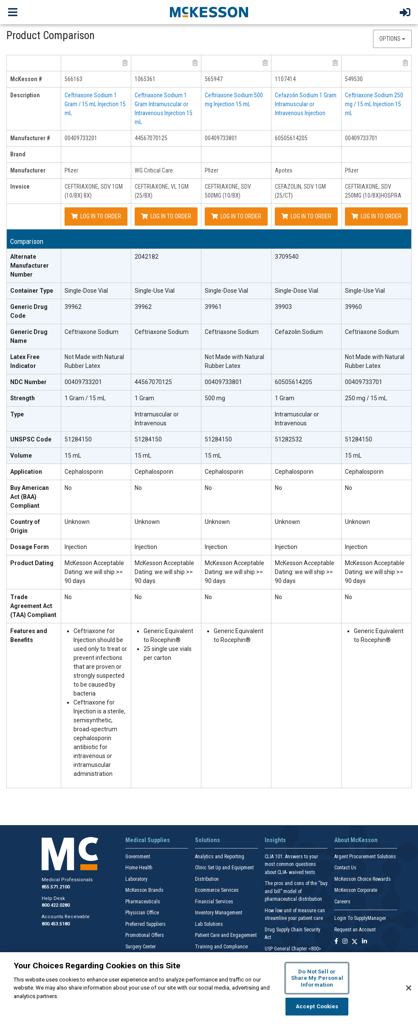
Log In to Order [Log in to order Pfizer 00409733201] (96, 216)
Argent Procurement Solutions (365, 857)
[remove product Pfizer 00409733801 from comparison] (265, 62)
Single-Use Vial (155, 290)
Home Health (139, 868)
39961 (213, 306)
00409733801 (221, 138)
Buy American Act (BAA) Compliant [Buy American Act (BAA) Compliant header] (29, 496)
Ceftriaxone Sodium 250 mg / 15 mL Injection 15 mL (374, 104)
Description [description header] (25, 95)
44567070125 (151, 138)
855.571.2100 (56, 887)
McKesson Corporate (355, 890)
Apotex (283, 170)
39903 (283, 306)
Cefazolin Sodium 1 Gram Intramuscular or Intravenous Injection (305, 104)
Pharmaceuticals (142, 902)
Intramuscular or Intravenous (157, 419)
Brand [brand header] (17, 154)
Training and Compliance (221, 947)
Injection (76, 546)
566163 (73, 79)
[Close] (408, 988)
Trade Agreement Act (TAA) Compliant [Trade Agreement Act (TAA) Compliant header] (33, 606)
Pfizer (71, 170)
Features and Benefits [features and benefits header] (28, 635)
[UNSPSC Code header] (34, 440)
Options (392, 38)
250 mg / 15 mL (366, 398)
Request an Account (355, 930)
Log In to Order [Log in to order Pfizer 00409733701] (376, 216)
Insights (275, 840)
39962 (73, 306)
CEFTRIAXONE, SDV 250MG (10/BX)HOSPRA (373, 191)
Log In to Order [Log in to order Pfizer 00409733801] (236, 216)
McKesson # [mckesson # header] (26, 79)
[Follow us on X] (355, 942)
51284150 (78, 439)
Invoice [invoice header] (20, 186)
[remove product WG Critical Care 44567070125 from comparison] (195, 62)
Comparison (26, 242)
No (68, 487)
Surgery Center (140, 947)
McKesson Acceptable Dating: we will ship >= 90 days (94, 572)
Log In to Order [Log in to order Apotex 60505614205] (306, 216)
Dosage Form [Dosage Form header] (29, 546)
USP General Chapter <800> (293, 949)
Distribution (207, 879)
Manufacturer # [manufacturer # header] (30, 138)
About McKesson (356, 840)
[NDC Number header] (34, 382)
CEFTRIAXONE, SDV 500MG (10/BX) (228, 191)
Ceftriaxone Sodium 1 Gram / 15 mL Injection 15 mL (95, 104)
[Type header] (34, 419)
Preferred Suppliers (145, 924)
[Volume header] (34, 456)
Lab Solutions (209, 924)
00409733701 (361, 138)
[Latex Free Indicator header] (34, 361)
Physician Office (142, 913)
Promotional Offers (144, 935)
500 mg (215, 398)
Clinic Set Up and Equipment (224, 868)
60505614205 (291, 138)
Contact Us (345, 868)
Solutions (207, 840)
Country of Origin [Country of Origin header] (25, 526)
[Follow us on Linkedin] (364, 942)
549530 (354, 79)
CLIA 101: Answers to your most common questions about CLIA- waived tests (291, 864)
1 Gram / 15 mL (85, 398)
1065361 (145, 79)
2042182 (146, 256)
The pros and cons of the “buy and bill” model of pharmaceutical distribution (296, 891)
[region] (209, 988)
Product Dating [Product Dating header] (32, 563)
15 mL (73, 455)
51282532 (288, 439)
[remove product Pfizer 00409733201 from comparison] (124, 62)
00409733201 (81, 138)
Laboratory (136, 879)
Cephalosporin (84, 471)
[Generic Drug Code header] (34, 311)
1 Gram (144, 398)
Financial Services (214, 902)
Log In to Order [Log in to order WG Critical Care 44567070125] (166, 216)
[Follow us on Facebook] (336, 942)
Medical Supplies (147, 840)
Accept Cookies (317, 1006)
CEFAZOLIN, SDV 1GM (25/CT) (300, 191)
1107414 (285, 79)
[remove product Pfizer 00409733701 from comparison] (405, 62)
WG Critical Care (154, 170)
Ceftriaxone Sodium (92, 331)
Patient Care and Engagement (226, 935)
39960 (353, 306)
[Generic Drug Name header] (34, 336)
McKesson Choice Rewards (362, 879)
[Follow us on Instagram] (344, 942)
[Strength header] (34, 398)
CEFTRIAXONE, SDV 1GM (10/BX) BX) (94, 191)
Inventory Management (218, 913)
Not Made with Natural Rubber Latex (94, 361)
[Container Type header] (34, 291)
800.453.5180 (56, 924)
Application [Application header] (26, 471)
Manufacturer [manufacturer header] (27, 170)
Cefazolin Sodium (299, 331)
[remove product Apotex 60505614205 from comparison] (335, 62)
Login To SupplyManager (360, 918)
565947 (214, 79)
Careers (342, 902)
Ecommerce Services (217, 890)
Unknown (77, 521)
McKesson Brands (144, 890)
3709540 (287, 256)
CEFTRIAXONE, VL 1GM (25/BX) (162, 191)
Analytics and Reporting (219, 857)
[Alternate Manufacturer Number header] (34, 266)
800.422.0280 (56, 905)
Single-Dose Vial (86, 290)
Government (137, 857)
